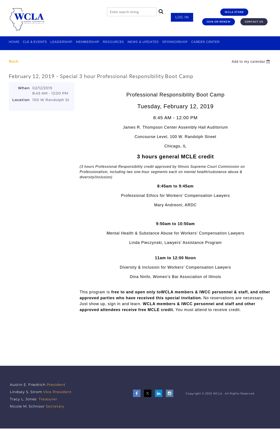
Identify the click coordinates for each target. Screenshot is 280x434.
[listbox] (251, 61)
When (24, 88)
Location (21, 100)
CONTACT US (254, 21)
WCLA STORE (234, 12)
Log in (182, 17)
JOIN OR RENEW (218, 21)
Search (161, 11)
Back (14, 61)
